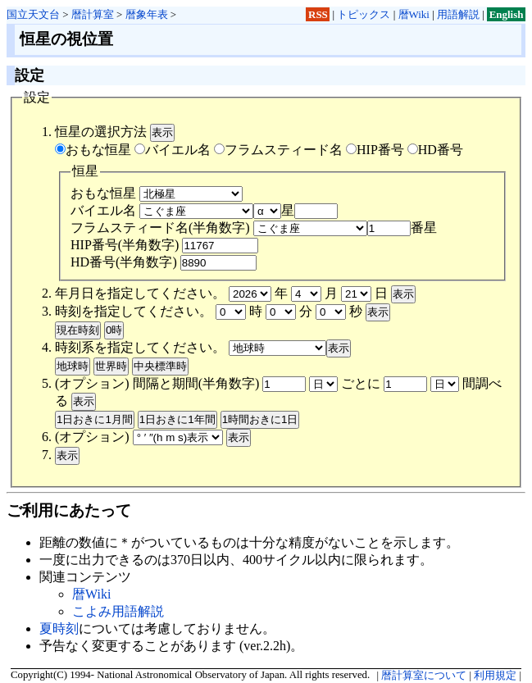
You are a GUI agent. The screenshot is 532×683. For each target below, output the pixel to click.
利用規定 (495, 675)
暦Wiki (414, 14)
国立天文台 (33, 14)
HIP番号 (375, 150)
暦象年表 (146, 14)
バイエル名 (172, 150)
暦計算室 (92, 14)
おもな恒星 (93, 150)
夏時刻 (59, 628)
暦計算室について (423, 675)
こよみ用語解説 (118, 611)
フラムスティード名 (278, 150)
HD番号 (435, 150)
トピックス (363, 14)
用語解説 (458, 14)
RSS (318, 14)
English (506, 14)
